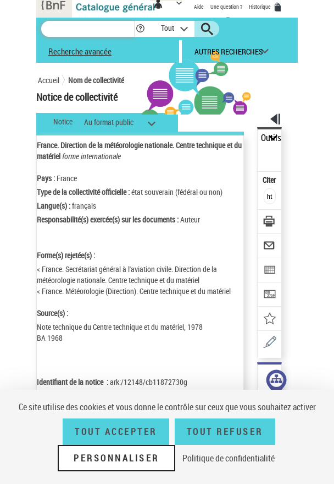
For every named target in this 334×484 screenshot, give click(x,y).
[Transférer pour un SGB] (270, 295)
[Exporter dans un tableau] (270, 271)
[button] (140, 29)
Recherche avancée (80, 51)
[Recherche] (88, 29)
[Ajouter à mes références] (270, 320)
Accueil (48, 80)
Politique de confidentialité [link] (228, 458)
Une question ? (226, 6)
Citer (270, 180)
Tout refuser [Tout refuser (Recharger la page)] (225, 432)
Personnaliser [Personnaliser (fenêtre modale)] (116, 458)
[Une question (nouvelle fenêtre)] (270, 344)
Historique (260, 6)
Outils (271, 138)
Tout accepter (116, 432)
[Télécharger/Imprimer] (270, 223)
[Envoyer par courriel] (270, 247)
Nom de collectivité (96, 80)
